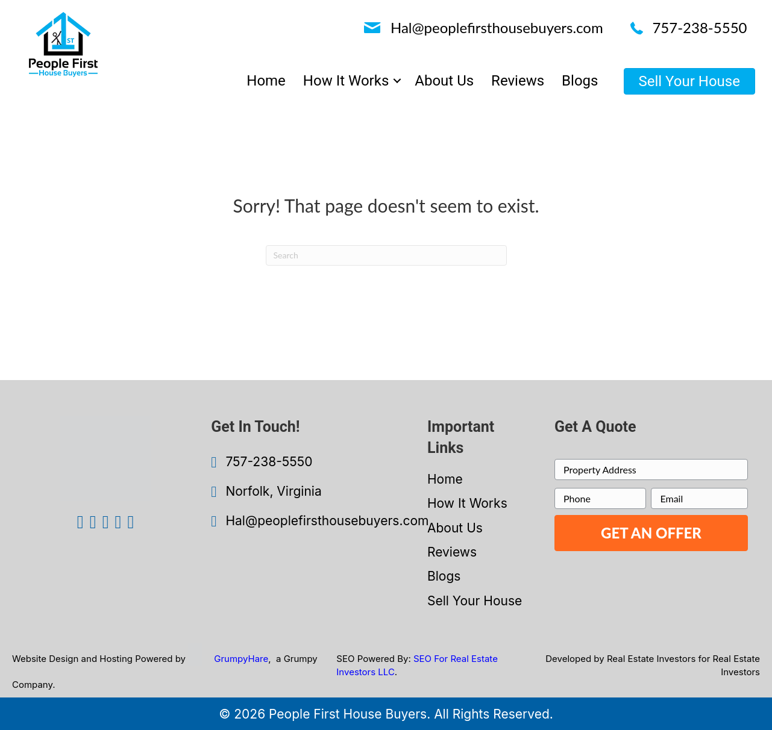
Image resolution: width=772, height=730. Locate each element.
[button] (397, 80)
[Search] (386, 255)
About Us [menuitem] (444, 80)
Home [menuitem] (266, 80)
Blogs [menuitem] (580, 80)
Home (445, 479)
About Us (455, 527)
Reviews (452, 552)
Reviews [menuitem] (517, 80)
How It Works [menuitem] (346, 80)
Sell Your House (474, 600)
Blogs (443, 576)
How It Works (467, 503)
